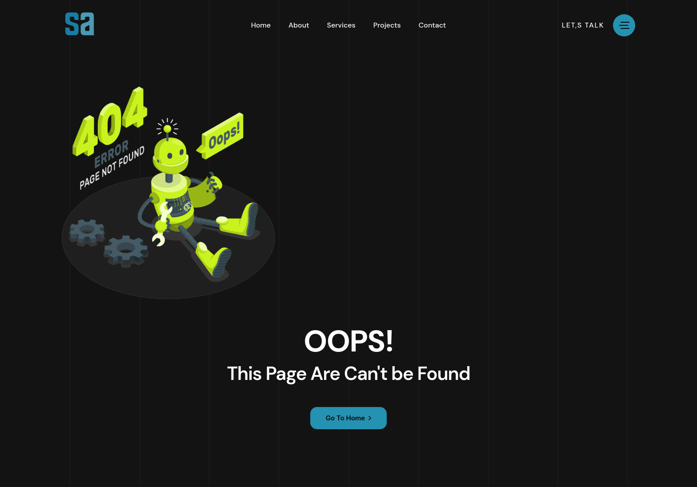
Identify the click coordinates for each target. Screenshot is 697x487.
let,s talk (583, 25)
